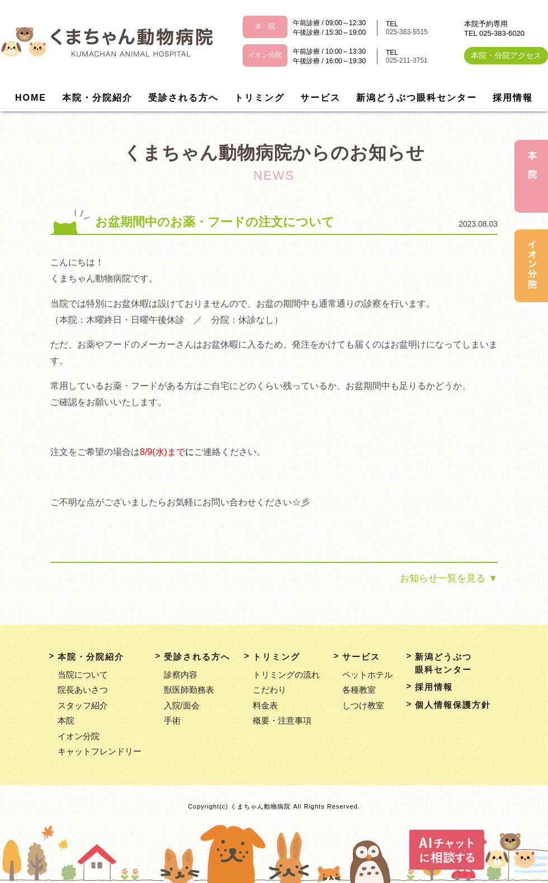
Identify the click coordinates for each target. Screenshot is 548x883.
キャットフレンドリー (99, 751)
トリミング (259, 97)
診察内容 (180, 674)
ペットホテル (367, 674)
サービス (320, 97)
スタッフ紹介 (83, 705)
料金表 (265, 705)
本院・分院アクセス (506, 55)
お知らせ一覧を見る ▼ (449, 578)
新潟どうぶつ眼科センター (416, 97)
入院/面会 (182, 705)
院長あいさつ (83, 689)
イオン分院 (79, 736)
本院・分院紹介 (97, 97)
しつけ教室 (363, 705)
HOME (30, 97)
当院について (83, 674)
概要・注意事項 (282, 720)
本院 (66, 720)
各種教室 (359, 689)
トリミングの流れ (286, 674)
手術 (172, 720)
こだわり (269, 689)
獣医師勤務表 (189, 689)
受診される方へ (183, 97)
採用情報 (513, 97)
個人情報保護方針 (453, 705)
